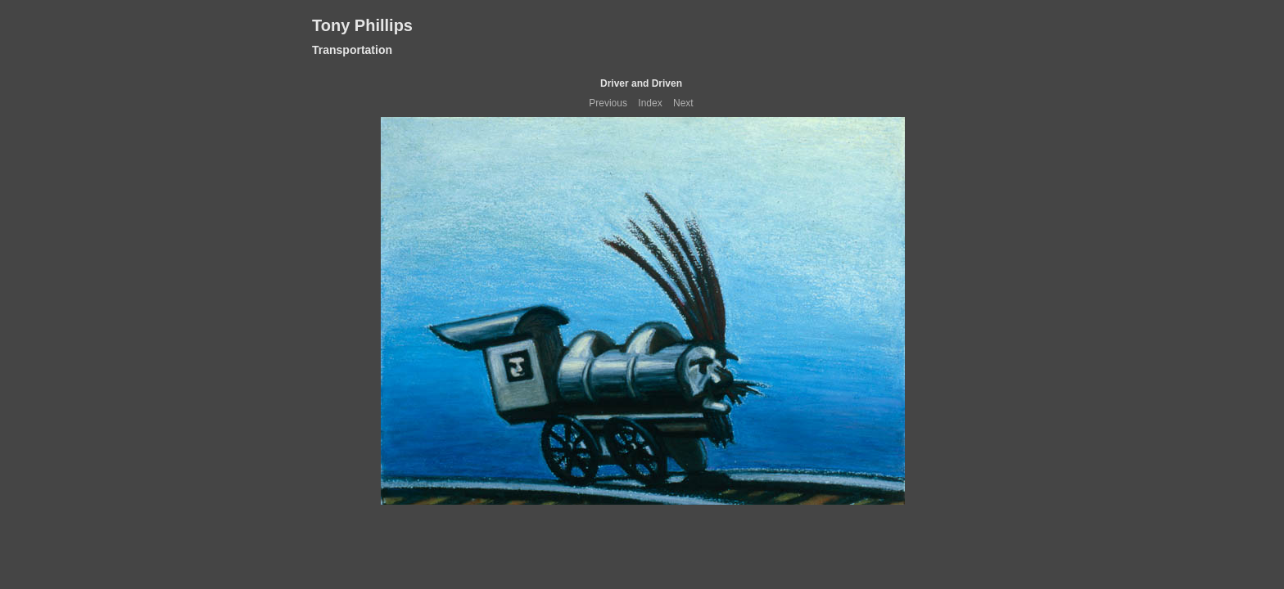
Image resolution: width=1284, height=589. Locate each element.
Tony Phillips (362, 25)
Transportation (352, 49)
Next (683, 103)
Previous (608, 103)
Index (650, 103)
